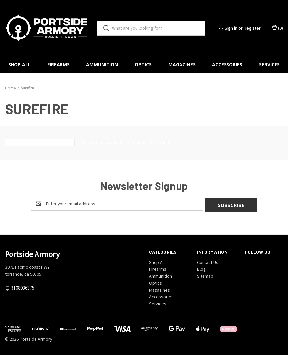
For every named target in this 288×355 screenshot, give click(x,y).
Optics (143, 65)
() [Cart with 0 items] (277, 28)
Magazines (182, 65)
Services (157, 302)
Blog (201, 268)
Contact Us (207, 261)
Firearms (58, 65)
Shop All (19, 65)
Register (252, 28)
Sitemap (205, 275)
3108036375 (22, 287)
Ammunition (102, 65)
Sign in (231, 28)
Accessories (227, 65)
